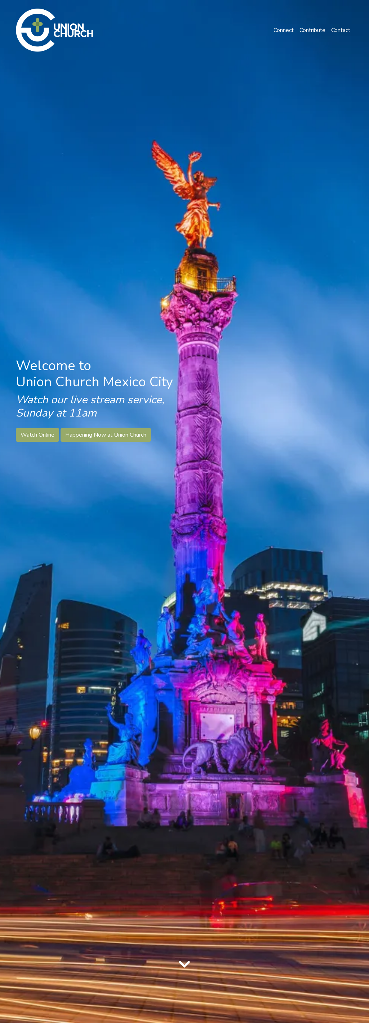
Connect (284, 30)
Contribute (312, 30)
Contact (340, 30)
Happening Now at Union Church (105, 435)
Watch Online (37, 435)
